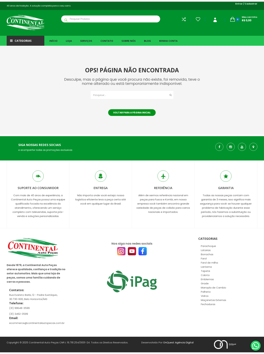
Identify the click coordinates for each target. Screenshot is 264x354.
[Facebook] (142, 251)
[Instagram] (121, 251)
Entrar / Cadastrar (246, 3)
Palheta (205, 291)
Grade (205, 283)
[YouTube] (132, 251)
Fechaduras (208, 304)
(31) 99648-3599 (19, 308)
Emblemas (207, 279)
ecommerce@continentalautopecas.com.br (36, 323)
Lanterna (206, 267)
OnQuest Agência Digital (178, 342)
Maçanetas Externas (213, 300)
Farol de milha (209, 262)
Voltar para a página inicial (132, 112)
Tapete (205, 271)
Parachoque (208, 246)
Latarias (206, 250)
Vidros (204, 296)
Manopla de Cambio (213, 287)
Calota (205, 275)
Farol (204, 258)
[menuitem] (54, 41)
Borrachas (207, 254)
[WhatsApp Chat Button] (256, 346)
